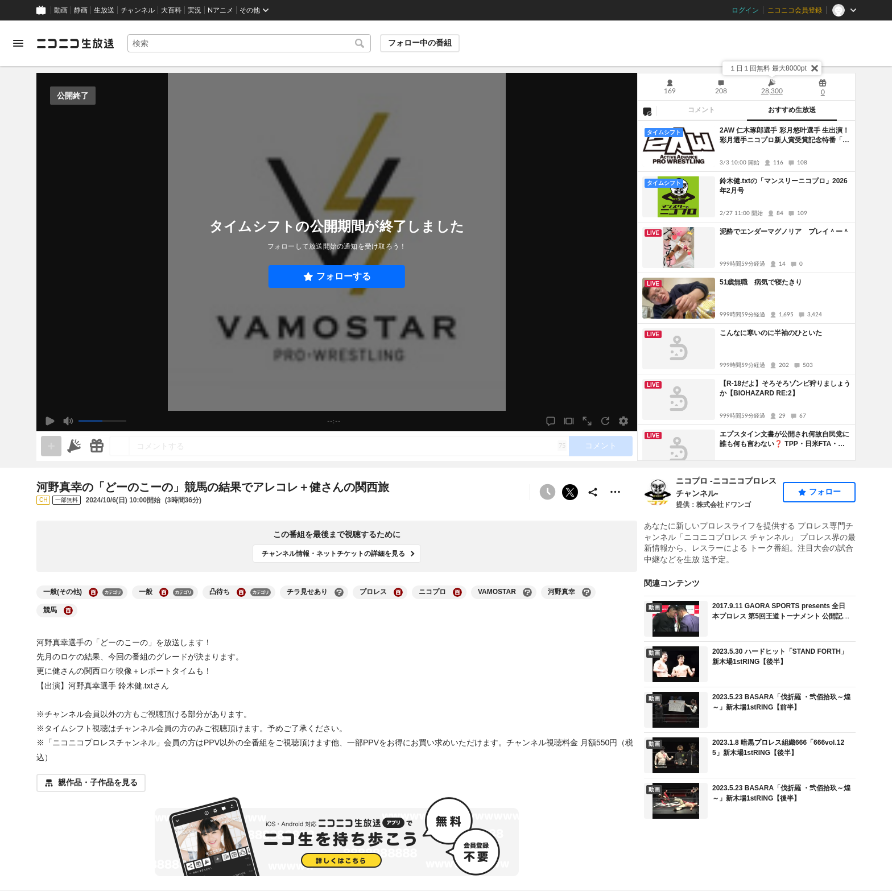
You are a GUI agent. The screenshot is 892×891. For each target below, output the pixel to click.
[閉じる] (814, 68)
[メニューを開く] (18, 43)
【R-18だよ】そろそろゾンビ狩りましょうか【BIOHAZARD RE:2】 (785, 388)
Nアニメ (220, 10)
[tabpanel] (746, 290)
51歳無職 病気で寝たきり (761, 282)
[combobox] (249, 43)
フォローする (343, 276)
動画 (61, 10)
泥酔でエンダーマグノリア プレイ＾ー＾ (784, 232)
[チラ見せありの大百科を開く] (339, 592)
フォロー (825, 491)
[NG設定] (647, 111)
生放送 (104, 10)
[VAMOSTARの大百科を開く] (527, 592)
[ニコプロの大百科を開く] (457, 592)
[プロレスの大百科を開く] (398, 592)
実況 (194, 10)
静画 (81, 10)
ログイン (745, 10)
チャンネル (138, 10)
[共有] (593, 492)
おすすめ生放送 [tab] (792, 110)
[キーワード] (249, 43)
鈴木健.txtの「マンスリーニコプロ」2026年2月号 (784, 186)
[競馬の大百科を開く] (68, 610)
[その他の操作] (615, 492)
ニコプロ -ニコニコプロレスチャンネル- (726, 487)
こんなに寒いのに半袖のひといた (771, 333)
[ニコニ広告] (74, 446)
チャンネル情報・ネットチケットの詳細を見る (333, 554)
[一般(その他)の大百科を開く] (93, 592)
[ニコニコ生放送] (75, 43)
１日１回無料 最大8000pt (768, 68)
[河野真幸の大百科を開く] (586, 592)
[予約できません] (547, 492)
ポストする (570, 492)
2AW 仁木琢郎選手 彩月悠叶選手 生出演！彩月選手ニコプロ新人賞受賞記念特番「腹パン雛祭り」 (784, 135)
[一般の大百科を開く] (163, 592)
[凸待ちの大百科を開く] (241, 592)
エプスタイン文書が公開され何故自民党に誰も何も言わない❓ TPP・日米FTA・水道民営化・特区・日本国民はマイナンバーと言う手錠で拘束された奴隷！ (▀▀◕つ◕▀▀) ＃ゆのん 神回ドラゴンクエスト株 (784, 439)
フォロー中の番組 (420, 42)
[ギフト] (96, 446)
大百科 (171, 10)
